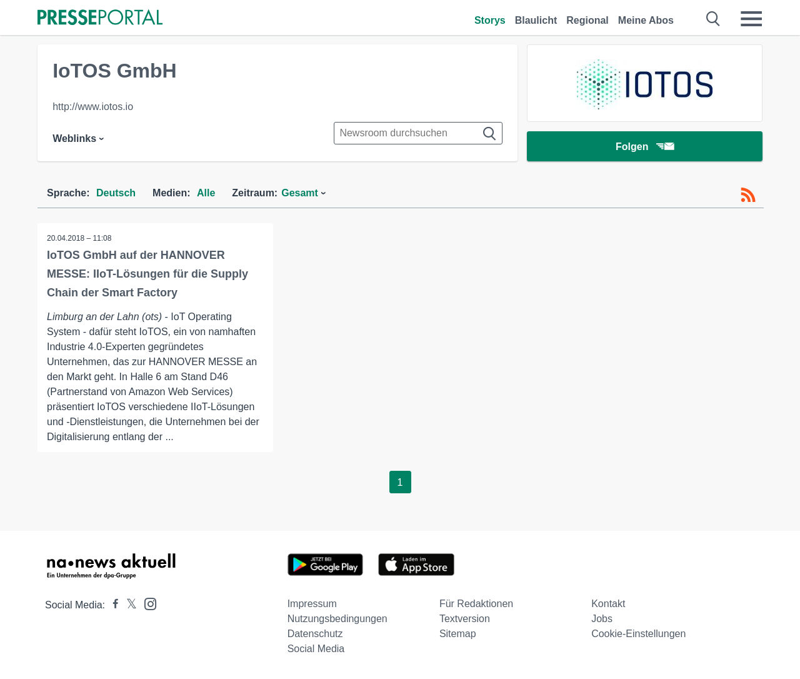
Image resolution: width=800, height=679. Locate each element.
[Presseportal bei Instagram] (146, 603)
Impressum (312, 603)
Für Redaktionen (476, 603)
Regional (587, 20)
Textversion (464, 618)
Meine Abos (646, 20)
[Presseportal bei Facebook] (112, 605)
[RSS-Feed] (748, 195)
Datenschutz (315, 633)
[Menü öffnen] (751, 19)
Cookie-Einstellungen (638, 633)
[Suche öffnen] (713, 19)
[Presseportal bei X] (128, 605)
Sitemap (457, 633)
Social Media (316, 648)
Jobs (601, 618)
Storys (490, 20)
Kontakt (608, 603)
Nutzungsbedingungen (338, 618)
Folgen (645, 146)
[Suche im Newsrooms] (418, 133)
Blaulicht (536, 20)
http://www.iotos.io (92, 106)
